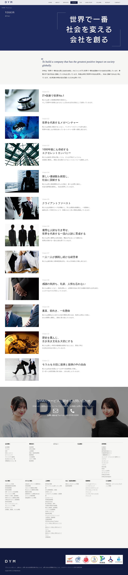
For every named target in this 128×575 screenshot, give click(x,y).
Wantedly (104, 466)
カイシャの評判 (105, 470)
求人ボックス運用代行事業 (31, 489)
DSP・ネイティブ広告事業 (11, 491)
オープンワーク (105, 472)
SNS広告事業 (8, 489)
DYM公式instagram (106, 476)
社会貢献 (80, 444)
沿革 (6, 451)
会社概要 (7, 447)
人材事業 (31, 451)
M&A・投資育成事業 (34, 453)
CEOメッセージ (9, 453)
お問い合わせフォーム (55, 415)
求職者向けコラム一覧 (10, 460)
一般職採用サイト (106, 455)
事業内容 (31, 444)
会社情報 (7, 444)
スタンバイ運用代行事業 (31, 487)
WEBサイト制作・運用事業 (11, 495)
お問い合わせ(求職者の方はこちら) (51, 567)
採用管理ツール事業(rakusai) (32, 493)
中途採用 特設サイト (107, 453)
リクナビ (104, 458)
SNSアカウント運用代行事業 (12, 497)
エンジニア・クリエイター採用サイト (111, 457)
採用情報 (104, 444)
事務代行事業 (28, 491)
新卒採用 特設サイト (107, 451)
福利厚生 (104, 449)
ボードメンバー (9, 455)
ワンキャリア (105, 462)
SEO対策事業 (8, 487)
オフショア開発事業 (30, 495)
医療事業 (31, 455)
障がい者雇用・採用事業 (51, 507)
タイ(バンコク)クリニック (92, 487)
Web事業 (31, 447)
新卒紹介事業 (48, 484)
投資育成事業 (68, 485)
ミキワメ (104, 464)
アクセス (7, 449)
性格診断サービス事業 (30, 497)
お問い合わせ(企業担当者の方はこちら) (32, 567)
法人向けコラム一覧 (10, 458)
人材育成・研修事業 (50, 517)
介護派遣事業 (48, 519)
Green (103, 468)
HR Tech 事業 (28, 481)
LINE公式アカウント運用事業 (12, 499)
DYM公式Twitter (106, 474)
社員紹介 (104, 447)
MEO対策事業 (8, 501)
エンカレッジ (105, 460)
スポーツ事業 (32, 458)
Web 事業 (7, 481)
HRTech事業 (32, 449)
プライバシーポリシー (10, 567)
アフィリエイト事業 (10, 493)
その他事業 (32, 457)
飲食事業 (31, 460)
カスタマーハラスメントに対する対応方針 (71, 567)
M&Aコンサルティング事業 (72, 484)
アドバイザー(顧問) (10, 457)
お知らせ (19, 567)
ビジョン (55, 444)
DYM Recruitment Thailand (51, 521)
